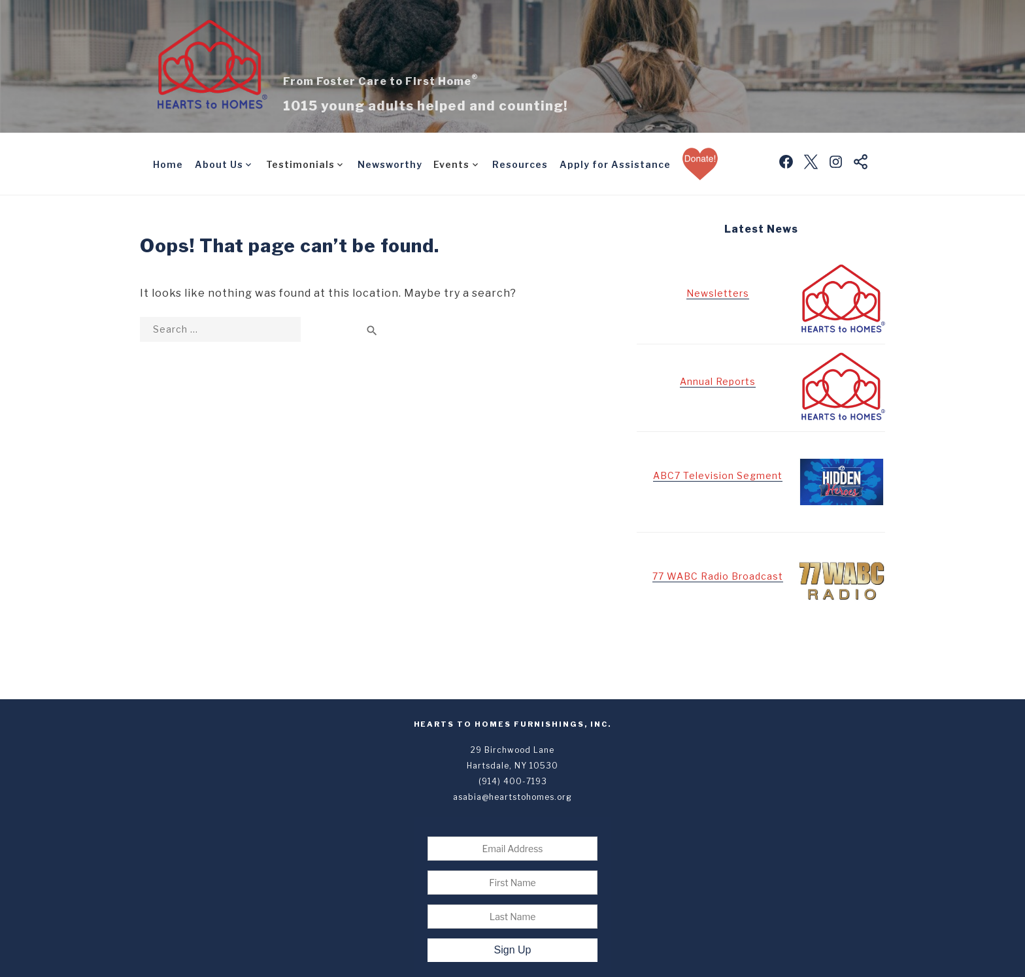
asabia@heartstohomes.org (512, 797)
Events (451, 164)
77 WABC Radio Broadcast (717, 576)
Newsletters (717, 293)
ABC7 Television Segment (717, 475)
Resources (520, 164)
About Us (219, 164)
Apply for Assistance (615, 164)
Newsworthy (390, 164)
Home (168, 164)
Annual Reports (718, 381)
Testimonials (300, 164)
